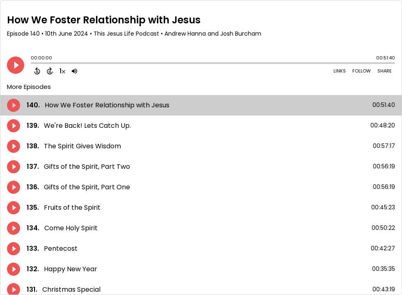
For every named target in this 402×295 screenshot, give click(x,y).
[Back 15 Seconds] (37, 71)
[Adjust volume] (74, 71)
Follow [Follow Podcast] (361, 71)
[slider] (33, 64)
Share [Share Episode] (384, 71)
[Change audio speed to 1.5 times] (62, 71)
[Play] (15, 65)
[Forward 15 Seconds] (49, 71)
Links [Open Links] (339, 71)
